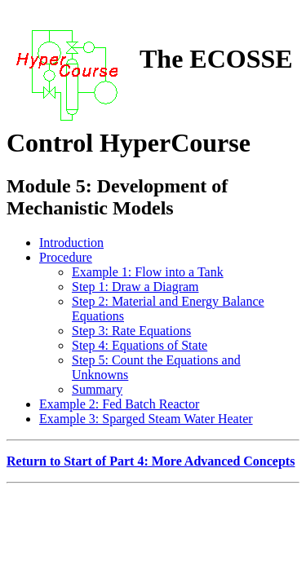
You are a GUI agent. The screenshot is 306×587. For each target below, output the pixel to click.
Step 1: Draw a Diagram (135, 287)
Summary (97, 389)
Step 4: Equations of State (139, 345)
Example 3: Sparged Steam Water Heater (146, 419)
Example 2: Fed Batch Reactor (119, 404)
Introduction (71, 242)
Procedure (65, 257)
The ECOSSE (216, 58)
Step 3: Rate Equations (131, 331)
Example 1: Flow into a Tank (148, 272)
